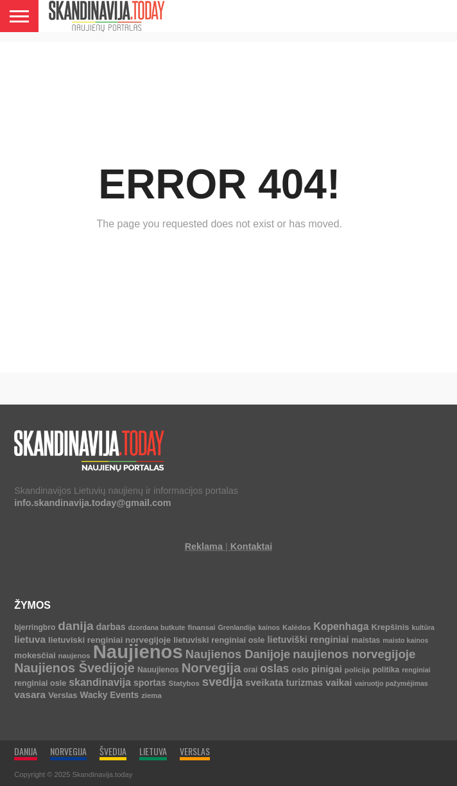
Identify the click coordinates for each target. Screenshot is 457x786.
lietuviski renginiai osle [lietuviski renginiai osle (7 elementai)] (218, 640)
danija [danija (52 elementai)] (75, 626)
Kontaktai (251, 546)
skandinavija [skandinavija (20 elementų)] (100, 682)
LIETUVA (153, 751)
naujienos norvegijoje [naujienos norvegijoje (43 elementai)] (354, 654)
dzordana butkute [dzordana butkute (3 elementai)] (156, 627)
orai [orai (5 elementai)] (250, 669)
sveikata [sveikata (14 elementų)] (264, 682)
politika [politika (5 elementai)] (385, 669)
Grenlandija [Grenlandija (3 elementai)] (237, 627)
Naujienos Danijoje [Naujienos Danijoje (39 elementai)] (237, 654)
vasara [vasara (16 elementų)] (30, 694)
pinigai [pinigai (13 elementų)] (326, 669)
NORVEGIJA (68, 751)
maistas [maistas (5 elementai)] (366, 640)
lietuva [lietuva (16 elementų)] (30, 639)
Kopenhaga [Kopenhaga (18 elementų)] (340, 626)
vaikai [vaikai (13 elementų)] (338, 682)
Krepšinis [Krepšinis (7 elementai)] (390, 627)
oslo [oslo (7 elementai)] (300, 669)
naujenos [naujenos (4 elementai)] (74, 655)
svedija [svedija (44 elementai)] (222, 681)
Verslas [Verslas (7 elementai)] (62, 695)
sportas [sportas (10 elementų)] (150, 682)
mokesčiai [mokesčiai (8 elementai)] (34, 655)
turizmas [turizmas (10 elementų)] (304, 682)
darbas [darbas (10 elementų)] (111, 627)
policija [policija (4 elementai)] (357, 670)
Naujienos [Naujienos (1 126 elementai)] (138, 651)
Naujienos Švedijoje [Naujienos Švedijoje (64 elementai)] (74, 668)
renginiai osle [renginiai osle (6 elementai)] (40, 683)
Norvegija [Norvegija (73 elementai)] (211, 668)
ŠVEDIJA (112, 751)
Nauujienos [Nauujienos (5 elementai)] (158, 669)
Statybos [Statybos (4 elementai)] (184, 683)
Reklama (204, 546)
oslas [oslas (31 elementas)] (274, 668)
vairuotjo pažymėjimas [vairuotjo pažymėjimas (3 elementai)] (390, 683)
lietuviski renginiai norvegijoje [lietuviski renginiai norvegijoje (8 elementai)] (109, 640)
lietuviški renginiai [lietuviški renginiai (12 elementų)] (308, 639)
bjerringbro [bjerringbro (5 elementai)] (34, 627)
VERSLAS (195, 751)
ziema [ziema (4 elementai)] (151, 695)
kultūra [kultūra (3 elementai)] (423, 627)
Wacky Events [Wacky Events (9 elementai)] (109, 695)
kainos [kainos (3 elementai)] (269, 627)
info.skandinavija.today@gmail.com (92, 503)
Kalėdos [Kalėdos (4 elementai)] (296, 627)
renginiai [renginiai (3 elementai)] (416, 670)
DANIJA (25, 751)
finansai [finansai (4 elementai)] (201, 627)
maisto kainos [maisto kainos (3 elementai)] (405, 640)
